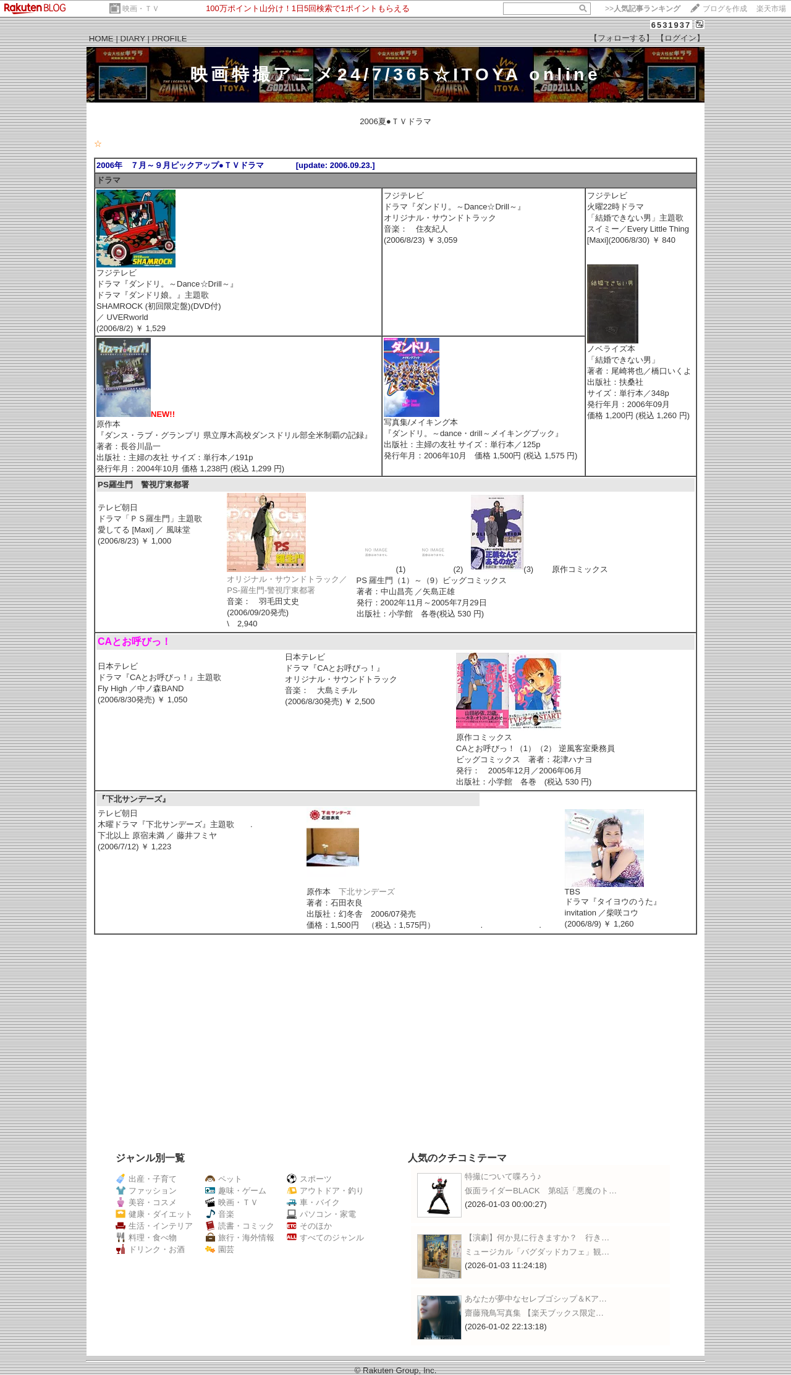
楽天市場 (771, 8)
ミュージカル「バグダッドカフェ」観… (537, 1251)
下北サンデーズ (367, 891)
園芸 (219, 1249)
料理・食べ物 (146, 1237)
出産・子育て (146, 1179)
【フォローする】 (622, 38)
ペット (223, 1179)
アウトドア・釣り (325, 1190)
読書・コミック (239, 1225)
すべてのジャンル (325, 1237)
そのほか (309, 1225)
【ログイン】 (680, 38)
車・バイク (313, 1202)
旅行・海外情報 (239, 1237)
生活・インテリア (154, 1225)
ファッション (146, 1190)
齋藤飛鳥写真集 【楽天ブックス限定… (534, 1313)
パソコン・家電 (321, 1214)
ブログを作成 (725, 8)
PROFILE (169, 38)
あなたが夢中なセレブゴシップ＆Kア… (536, 1298)
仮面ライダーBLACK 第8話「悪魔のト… (541, 1190)
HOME (101, 38)
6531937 (671, 25)
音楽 (219, 1214)
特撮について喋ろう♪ (503, 1176)
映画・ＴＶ (140, 8)
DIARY (133, 38)
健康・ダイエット (154, 1214)
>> (642, 8)
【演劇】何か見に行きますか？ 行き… (537, 1237)
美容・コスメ (146, 1202)
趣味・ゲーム (235, 1190)
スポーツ (309, 1179)
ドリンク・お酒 (150, 1249)
